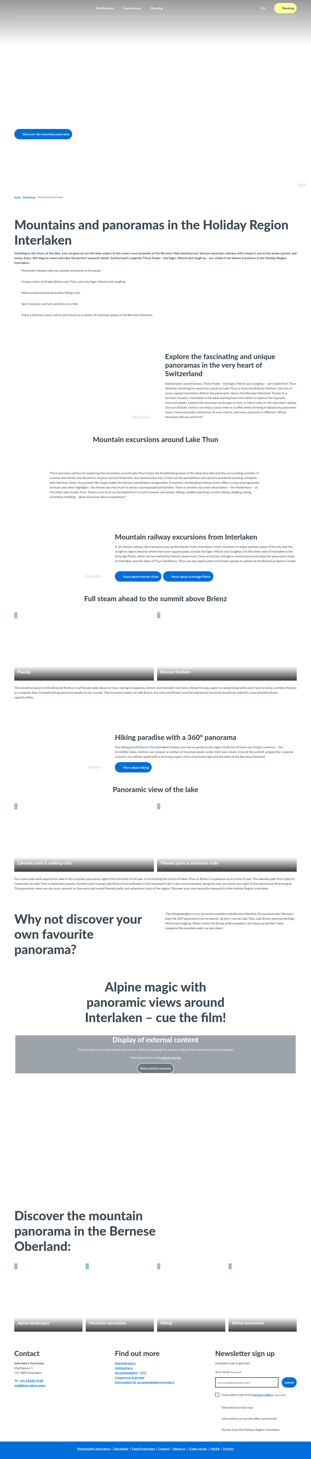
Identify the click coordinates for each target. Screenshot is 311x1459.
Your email (228, 1372)
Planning (157, 8)
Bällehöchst (94, 766)
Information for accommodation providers (144, 1382)
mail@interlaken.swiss (30, 1385)
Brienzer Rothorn (141, 416)
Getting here (124, 1368)
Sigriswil (302, 184)
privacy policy (263, 1394)
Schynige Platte (93, 575)
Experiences (132, 8)
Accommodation (126, 1372)
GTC (143, 1372)
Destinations (105, 8)
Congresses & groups (129, 1377)
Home (17, 197)
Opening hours (125, 1363)
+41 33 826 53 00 (31, 1380)
